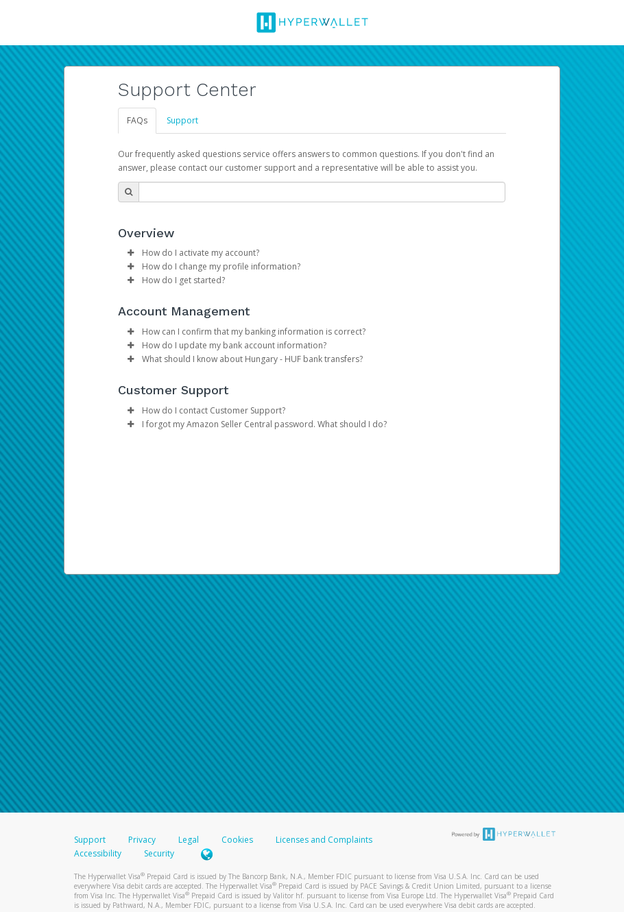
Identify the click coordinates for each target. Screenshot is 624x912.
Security (159, 853)
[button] (130, 253)
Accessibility (97, 853)
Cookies (237, 839)
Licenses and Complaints (324, 839)
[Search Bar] (322, 192)
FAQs (137, 120)
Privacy (142, 839)
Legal (188, 839)
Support (182, 120)
